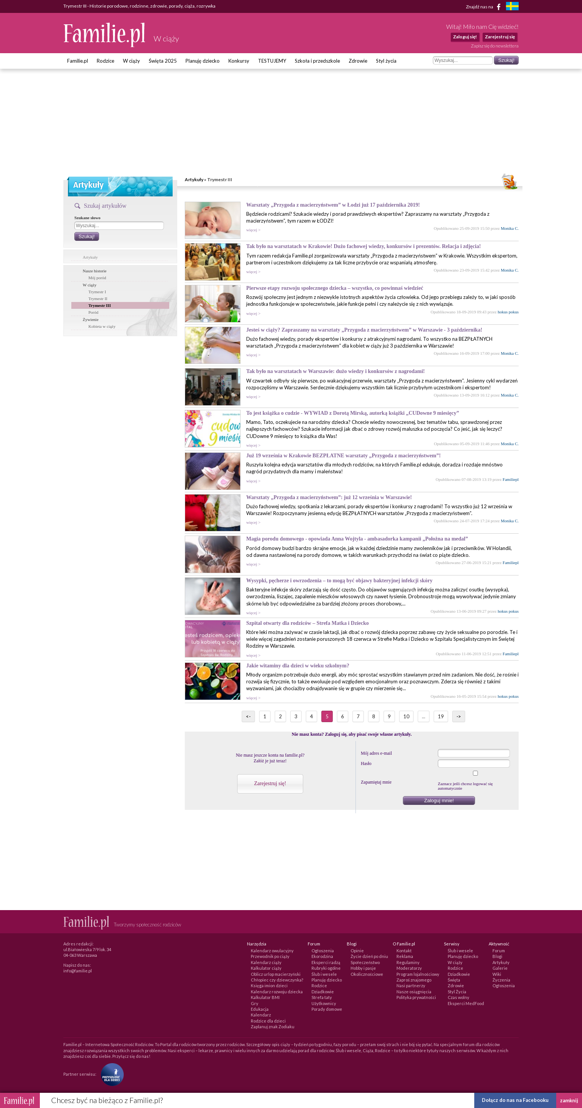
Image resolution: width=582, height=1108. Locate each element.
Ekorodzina (322, 956)
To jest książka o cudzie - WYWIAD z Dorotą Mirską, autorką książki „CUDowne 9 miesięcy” (352, 413)
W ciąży (131, 61)
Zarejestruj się (500, 37)
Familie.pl (77, 61)
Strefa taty (321, 997)
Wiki (496, 974)
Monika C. (510, 228)
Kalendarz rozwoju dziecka (277, 991)
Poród (93, 312)
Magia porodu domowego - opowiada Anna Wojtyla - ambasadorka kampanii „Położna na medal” (357, 539)
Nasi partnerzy (410, 985)
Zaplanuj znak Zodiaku (272, 1026)
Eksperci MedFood (466, 1003)
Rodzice (105, 61)
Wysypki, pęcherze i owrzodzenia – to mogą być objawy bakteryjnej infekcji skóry (339, 580)
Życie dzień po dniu (369, 956)
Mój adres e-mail (376, 753)
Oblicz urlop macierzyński (275, 974)
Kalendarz (261, 1014)
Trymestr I (97, 291)
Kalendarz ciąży (266, 962)
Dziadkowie (322, 991)
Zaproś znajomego (413, 979)
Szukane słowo (87, 217)
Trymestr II (97, 298)
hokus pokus (508, 312)
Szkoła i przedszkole (317, 61)
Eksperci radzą (325, 962)
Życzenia (501, 979)
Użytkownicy (323, 1003)
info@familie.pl (77, 970)
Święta (454, 979)
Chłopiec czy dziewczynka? (277, 979)
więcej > (253, 230)
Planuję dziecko (203, 61)
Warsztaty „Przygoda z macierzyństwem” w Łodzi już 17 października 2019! (333, 205)
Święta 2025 (163, 61)
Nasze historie (95, 271)
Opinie (357, 950)
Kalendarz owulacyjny (272, 950)
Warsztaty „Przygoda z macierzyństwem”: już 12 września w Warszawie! (329, 497)
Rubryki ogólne (326, 968)
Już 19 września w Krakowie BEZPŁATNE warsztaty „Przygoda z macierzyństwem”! (343, 455)
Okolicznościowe (367, 974)
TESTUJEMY (272, 61)
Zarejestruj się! (270, 783)
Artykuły (194, 179)
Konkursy (238, 61)
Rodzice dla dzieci (268, 1020)
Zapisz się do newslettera (495, 46)
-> (458, 716)
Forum (498, 950)
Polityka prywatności (416, 997)
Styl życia (386, 61)
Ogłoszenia (322, 950)
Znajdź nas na (484, 7)
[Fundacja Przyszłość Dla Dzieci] (110, 1073)
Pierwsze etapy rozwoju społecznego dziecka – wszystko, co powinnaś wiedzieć (334, 288)
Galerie (500, 968)
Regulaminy (408, 962)
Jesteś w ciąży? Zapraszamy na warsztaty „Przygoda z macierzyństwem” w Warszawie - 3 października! (364, 330)
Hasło (366, 763)
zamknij (569, 1100)
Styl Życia (457, 991)
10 (406, 716)
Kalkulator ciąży (266, 968)
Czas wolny (458, 997)
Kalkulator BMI (265, 997)
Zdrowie (358, 61)
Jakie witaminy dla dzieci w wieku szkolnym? (297, 666)
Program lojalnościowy (417, 974)
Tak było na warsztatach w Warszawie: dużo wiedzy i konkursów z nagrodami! (335, 371)
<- (248, 716)
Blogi (497, 956)
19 (441, 716)
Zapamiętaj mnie (376, 782)
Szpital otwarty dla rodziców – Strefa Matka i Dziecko (307, 623)
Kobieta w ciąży (101, 326)
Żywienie (91, 319)
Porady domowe (326, 1009)
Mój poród (97, 277)
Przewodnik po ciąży (270, 956)
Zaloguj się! (465, 37)
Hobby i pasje (363, 968)
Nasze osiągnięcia (413, 991)
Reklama (404, 956)
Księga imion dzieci (269, 985)
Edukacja (260, 1009)
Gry (254, 1003)
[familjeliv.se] (512, 7)
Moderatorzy (409, 968)
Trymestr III (99, 305)
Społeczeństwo (365, 962)
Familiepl (511, 479)
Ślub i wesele (324, 974)
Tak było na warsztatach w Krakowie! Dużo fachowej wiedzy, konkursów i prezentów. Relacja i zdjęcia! (363, 246)
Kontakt (404, 950)
